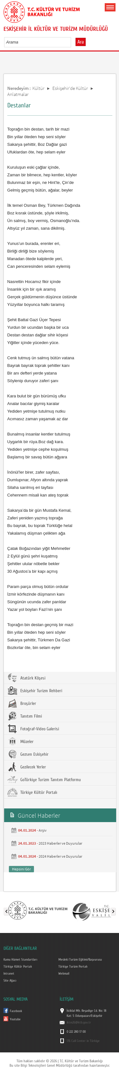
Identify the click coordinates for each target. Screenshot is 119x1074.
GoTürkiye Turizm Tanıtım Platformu (44, 779)
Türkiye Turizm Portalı (72, 967)
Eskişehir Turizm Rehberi (34, 690)
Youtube (15, 1019)
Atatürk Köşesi (26, 677)
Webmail (63, 974)
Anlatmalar (18, 94)
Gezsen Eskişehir (28, 754)
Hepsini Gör (21, 869)
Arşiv (43, 830)
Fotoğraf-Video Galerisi (33, 728)
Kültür (38, 88)
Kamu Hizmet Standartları (20, 960)
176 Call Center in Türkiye (83, 1041)
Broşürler (21, 703)
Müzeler (20, 741)
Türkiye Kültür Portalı (32, 792)
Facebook (16, 1011)
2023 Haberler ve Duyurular (60, 843)
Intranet (8, 974)
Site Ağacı (9, 981)
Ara (80, 42)
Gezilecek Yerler (26, 766)
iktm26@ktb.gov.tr (79, 1022)
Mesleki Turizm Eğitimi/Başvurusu (80, 960)
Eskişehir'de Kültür (70, 88)
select (72, 41)
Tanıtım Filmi (24, 716)
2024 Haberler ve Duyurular (60, 856)
